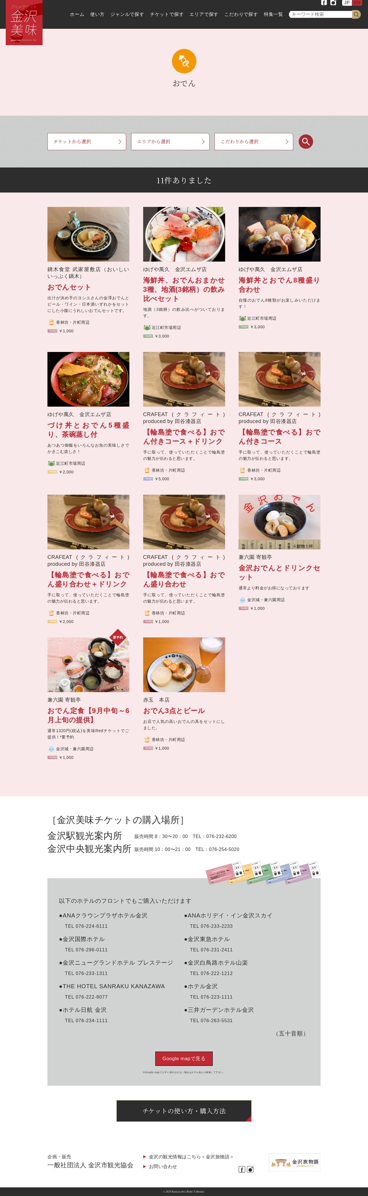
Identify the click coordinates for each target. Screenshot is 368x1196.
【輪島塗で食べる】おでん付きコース (280, 436)
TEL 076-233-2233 (211, 926)
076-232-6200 (221, 836)
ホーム (77, 14)
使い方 (97, 14)
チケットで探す (167, 14)
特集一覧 (273, 14)
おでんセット (69, 287)
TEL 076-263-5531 (211, 1020)
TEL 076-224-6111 (86, 926)
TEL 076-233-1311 (86, 973)
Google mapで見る (184, 1058)
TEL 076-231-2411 (211, 949)
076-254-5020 (224, 849)
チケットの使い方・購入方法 (184, 1110)
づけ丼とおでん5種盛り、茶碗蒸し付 (88, 429)
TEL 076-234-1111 (86, 1020)
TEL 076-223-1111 (211, 997)
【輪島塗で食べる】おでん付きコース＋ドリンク (184, 436)
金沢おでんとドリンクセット (280, 572)
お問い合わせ (163, 1166)
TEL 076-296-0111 (86, 949)
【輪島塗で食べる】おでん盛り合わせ (184, 579)
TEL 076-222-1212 (211, 973)
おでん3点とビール (174, 711)
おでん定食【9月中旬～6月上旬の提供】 (88, 715)
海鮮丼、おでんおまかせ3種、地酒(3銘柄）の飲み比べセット (184, 289)
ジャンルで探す (127, 14)
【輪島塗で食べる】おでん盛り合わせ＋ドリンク (88, 579)
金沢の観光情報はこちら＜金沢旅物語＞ (191, 1156)
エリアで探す (203, 14)
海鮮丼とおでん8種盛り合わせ (280, 284)
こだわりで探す (241, 14)
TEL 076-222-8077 (86, 997)
